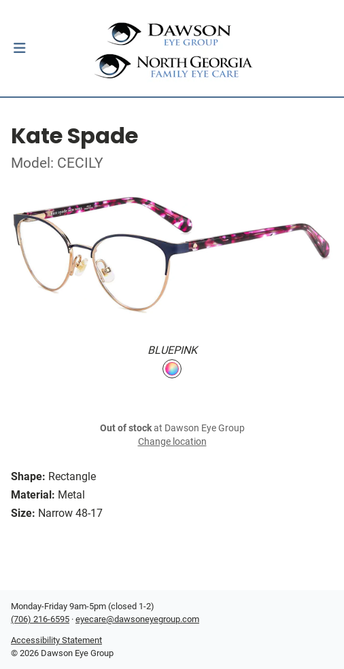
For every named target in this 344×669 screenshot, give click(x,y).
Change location (172, 442)
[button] (19, 48)
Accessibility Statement (56, 640)
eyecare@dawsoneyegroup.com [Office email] (137, 619)
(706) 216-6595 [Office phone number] (40, 619)
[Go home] (172, 48)
